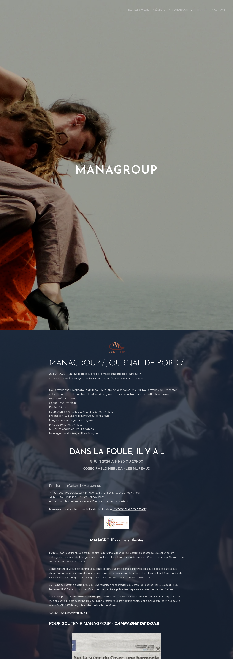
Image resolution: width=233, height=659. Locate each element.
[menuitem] (140, 10)
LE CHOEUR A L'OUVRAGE (129, 509)
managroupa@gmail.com (73, 612)
